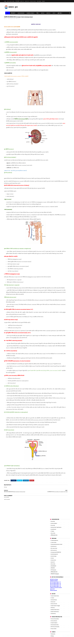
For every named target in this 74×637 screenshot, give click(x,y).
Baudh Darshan (54, 230)
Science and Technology (55, 149)
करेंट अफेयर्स (17, 1)
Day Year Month (54, 254)
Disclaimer (39, 1)
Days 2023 (53, 340)
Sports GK (53, 59)
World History (53, 111)
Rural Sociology (53, 53)
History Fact (53, 99)
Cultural (52, 95)
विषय (36, 13)
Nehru (52, 361)
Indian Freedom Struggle (55, 103)
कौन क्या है (12, 13)
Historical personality (55, 122)
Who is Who (53, 31)
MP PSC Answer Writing (55, 201)
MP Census (53, 166)
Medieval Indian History (55, 107)
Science (52, 55)
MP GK (41, 13)
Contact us (27, 1)
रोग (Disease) (53, 67)
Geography (53, 283)
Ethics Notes (53, 346)
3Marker (52, 220)
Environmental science (55, 139)
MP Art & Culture (54, 160)
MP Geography (53, 178)
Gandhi (52, 279)
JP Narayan (53, 357)
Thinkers (52, 29)
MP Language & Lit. (54, 194)
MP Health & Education (55, 180)
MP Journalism (53, 190)
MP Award (52, 162)
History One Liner (54, 101)
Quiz (52, 315)
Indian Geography (54, 301)
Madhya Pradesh (54, 78)
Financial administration (55, 272)
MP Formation (53, 176)
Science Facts (53, 57)
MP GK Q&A (53, 158)
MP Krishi (52, 192)
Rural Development (54, 52)
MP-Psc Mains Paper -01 (55, 79)
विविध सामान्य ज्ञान (54, 69)
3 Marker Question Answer (56, 85)
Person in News (53, 126)
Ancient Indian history (55, 93)
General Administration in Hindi (56, 42)
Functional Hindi (54, 275)
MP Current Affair (54, 46)
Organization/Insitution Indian (56, 307)
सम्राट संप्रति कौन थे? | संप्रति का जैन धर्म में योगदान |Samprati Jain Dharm (35, 595)
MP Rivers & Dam (54, 205)
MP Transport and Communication (57, 215)
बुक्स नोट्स (58, 13)
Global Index (53, 285)
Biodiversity (53, 131)
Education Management (55, 260)
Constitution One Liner (55, 246)
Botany (52, 135)
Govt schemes (53, 287)
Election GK (53, 344)
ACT (52, 222)
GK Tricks (52, 277)
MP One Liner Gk (54, 48)
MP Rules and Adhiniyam (55, 207)
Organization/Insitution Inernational (57, 309)
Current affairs (53, 40)
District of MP (53, 156)
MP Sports (53, 211)
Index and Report (54, 21)
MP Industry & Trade (54, 184)
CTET (53, 13)
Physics (52, 145)
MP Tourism (53, 213)
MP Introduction (54, 188)
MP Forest (52, 174)
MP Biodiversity (53, 164)
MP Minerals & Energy (54, 195)
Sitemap (43, 1)
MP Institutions (53, 186)
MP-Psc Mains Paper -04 (55, 84)
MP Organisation (54, 199)
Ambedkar (53, 328)
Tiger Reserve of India (55, 365)
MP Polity (52, 203)
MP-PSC (47, 13)
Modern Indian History (55, 109)
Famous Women (54, 118)
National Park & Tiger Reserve (56, 25)
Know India (53, 23)
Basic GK (52, 228)
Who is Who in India (11, 1)
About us (22, 1)
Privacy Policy (33, 1)
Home (5, 1)
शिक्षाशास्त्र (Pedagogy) (55, 71)
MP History (53, 105)
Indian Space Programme (55, 143)
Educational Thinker (54, 262)
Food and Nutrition (54, 141)
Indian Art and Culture (55, 297)
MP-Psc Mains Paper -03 (55, 82)
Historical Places (54, 97)
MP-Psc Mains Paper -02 (55, 81)
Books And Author (54, 236)
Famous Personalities (55, 116)
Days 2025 (53, 19)
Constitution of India (55, 248)
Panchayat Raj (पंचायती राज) (56, 50)
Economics (53, 258)
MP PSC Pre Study (54, 77)
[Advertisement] (49, 7)
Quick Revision (19, 13)
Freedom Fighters (54, 120)
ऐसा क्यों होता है (53, 63)
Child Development (54, 38)
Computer (53, 244)
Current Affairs (29, 13)
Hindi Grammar (53, 44)
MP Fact (52, 170)
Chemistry (53, 137)
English (52, 264)
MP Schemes (53, 209)
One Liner (52, 305)
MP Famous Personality (55, 124)
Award (52, 226)
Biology (18, 19)
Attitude (52, 330)
